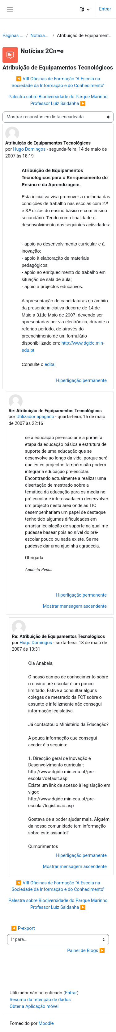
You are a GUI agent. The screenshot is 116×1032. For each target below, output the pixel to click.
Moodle (46, 1023)
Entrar (105, 9)
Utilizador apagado (35, 416)
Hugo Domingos (29, 149)
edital (50, 364)
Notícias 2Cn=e (40, 35)
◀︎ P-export (23, 928)
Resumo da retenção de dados (40, 999)
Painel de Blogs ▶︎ (86, 950)
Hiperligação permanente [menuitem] (81, 380)
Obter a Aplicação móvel (34, 1006)
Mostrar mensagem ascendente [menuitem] (75, 606)
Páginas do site (13, 35)
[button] (84, 9)
